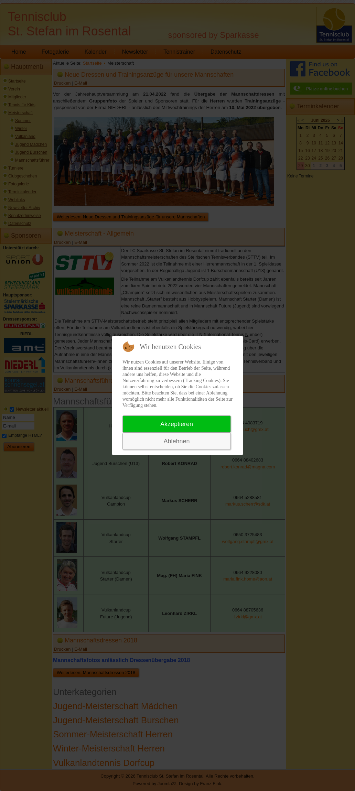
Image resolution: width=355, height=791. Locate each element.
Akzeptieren (176, 424)
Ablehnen (176, 441)
